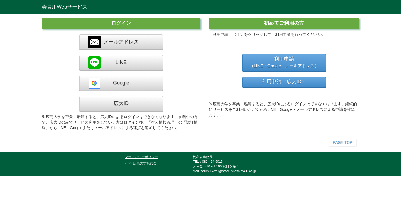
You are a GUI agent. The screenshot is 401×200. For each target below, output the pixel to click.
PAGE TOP (342, 142)
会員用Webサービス (64, 7)
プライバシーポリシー (141, 157)
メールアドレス (113, 42)
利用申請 (284, 62)
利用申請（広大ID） (284, 81)
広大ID (121, 103)
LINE (107, 62)
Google (108, 83)
